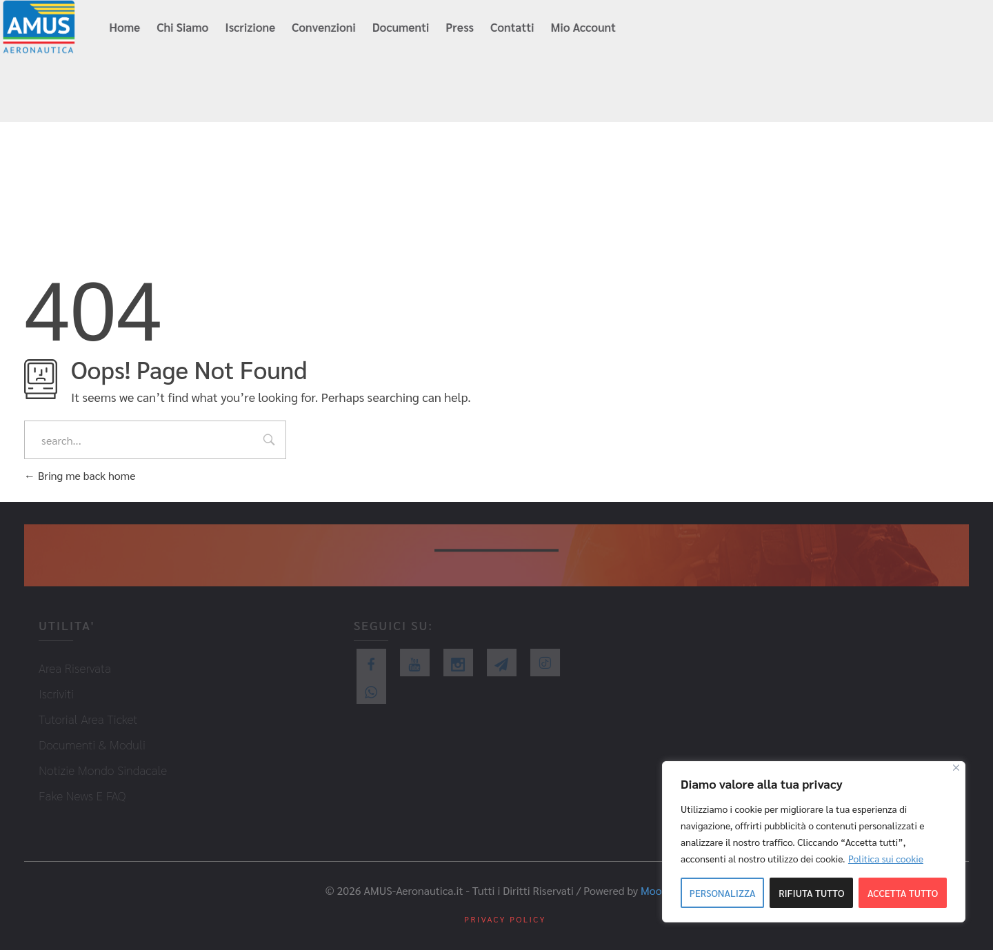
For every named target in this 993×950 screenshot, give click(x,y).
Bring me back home (79, 475)
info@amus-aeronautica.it (750, 28)
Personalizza (723, 893)
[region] (813, 841)
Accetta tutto (902, 893)
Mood (654, 890)
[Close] (956, 768)
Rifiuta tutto (811, 893)
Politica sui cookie (885, 858)
